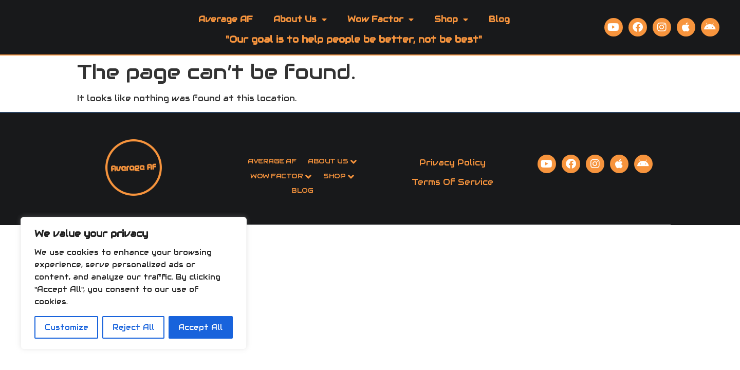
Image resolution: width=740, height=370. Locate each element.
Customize (66, 327)
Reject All (133, 327)
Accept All (200, 327)
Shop (451, 29)
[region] (134, 283)
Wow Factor (380, 29)
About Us (300, 29)
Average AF (225, 29)
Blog (499, 29)
